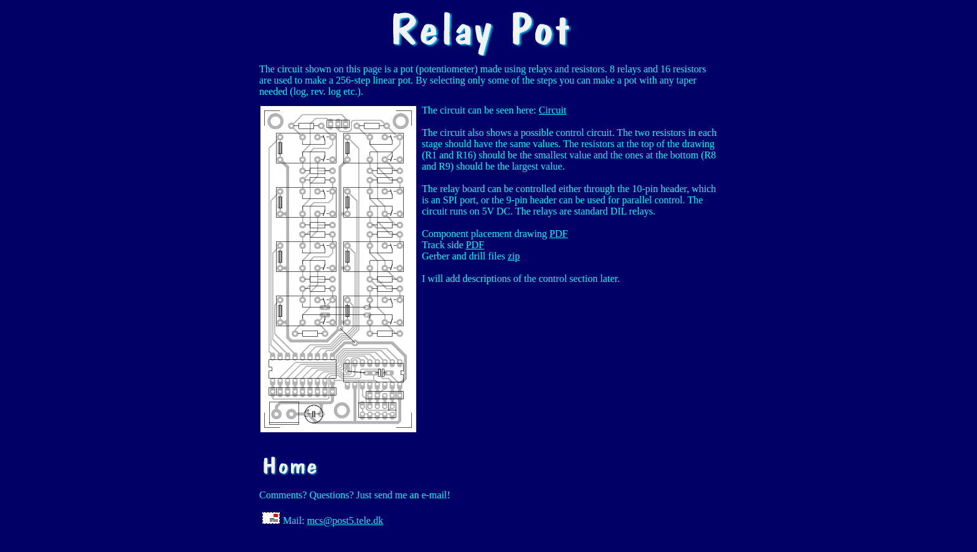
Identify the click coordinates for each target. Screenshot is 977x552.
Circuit (552, 110)
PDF (559, 233)
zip (514, 256)
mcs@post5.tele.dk (345, 520)
